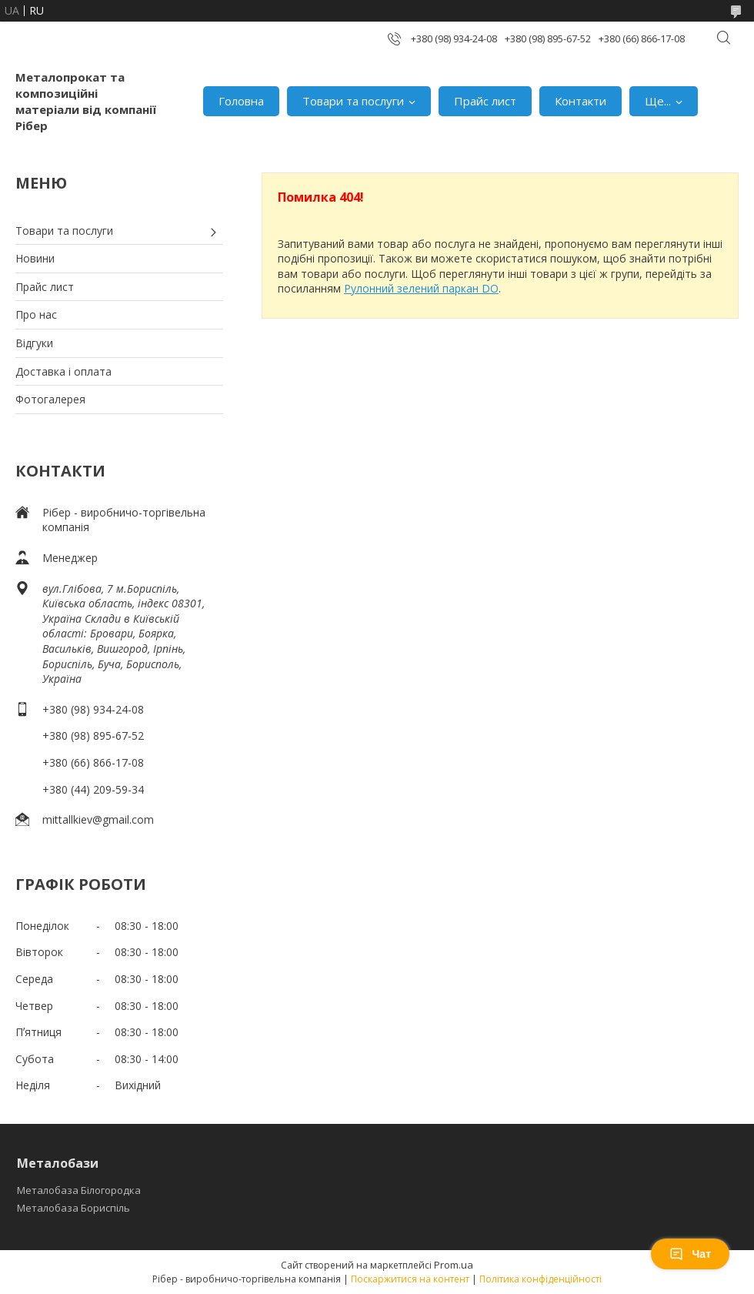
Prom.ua (453, 1265)
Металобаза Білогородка (79, 1190)
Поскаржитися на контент (410, 1279)
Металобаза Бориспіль (73, 1208)
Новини (35, 258)
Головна (241, 101)
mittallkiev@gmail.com (98, 819)
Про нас (36, 314)
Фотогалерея (50, 399)
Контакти (580, 101)
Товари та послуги (353, 101)
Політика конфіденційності (540, 1279)
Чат (690, 1254)
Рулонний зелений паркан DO (421, 288)
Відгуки (34, 343)
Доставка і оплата (63, 371)
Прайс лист (485, 101)
